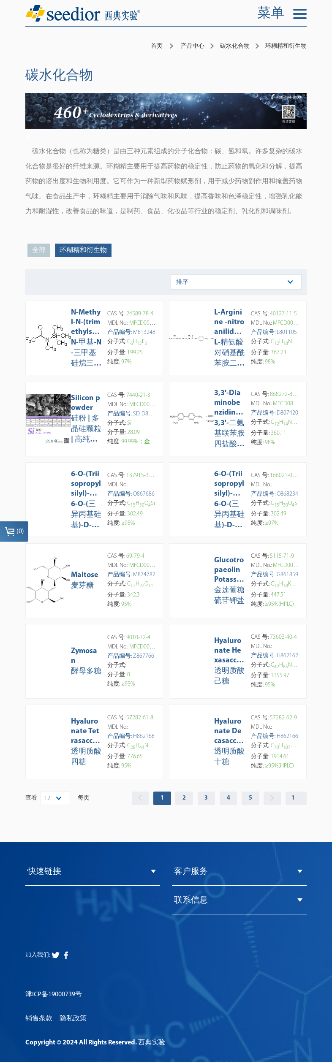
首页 (157, 46)
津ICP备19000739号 (53, 995)
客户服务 (191, 872)
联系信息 (191, 901)
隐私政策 (73, 1019)
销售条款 (38, 1019)
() (14, 531)
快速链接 (44, 872)
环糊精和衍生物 (83, 250)
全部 (39, 250)
